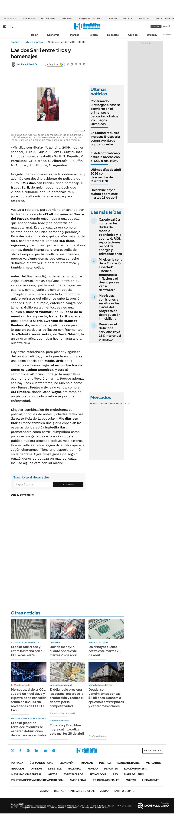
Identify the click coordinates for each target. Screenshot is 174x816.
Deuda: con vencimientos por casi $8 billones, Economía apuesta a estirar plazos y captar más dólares (106, 697)
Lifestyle (55, 768)
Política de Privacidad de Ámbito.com (37, 780)
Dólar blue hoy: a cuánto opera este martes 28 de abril (104, 194)
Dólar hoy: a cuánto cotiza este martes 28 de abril (105, 651)
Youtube (45, 751)
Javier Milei (66, 18)
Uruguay (152, 34)
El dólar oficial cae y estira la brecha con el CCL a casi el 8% (105, 157)
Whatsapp (53, 750)
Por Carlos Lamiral (97, 736)
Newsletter (167, 35)
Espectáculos (73, 774)
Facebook (20, 750)
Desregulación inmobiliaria (90, 18)
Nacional (74, 768)
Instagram (28, 750)
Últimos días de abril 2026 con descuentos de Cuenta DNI (106, 175)
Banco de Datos (128, 763)
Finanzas (74, 34)
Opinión (133, 34)
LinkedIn (36, 750)
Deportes (111, 768)
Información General (26, 774)
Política (93, 34)
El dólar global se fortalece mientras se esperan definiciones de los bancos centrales (28, 729)
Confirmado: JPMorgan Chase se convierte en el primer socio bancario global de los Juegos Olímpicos (106, 112)
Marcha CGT (144, 18)
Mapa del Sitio (134, 774)
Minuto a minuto (22, 684)
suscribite (156, 26)
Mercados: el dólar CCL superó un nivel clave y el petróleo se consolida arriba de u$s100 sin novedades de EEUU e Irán (28, 699)
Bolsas (104, 404)
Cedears (125, 404)
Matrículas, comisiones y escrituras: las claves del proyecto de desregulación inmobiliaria (109, 307)
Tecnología (98, 774)
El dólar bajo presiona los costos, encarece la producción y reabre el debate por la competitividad (67, 697)
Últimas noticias (41, 763)
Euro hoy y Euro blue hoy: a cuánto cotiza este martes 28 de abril (67, 729)
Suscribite (68, 484)
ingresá (166, 26)
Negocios (113, 34)
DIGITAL (51, 790)
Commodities (114, 404)
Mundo (93, 768)
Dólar (34, 34)
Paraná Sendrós (29, 64)
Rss (115, 774)
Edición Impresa (135, 768)
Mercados (127, 18)
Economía (53, 34)
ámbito (15, 42)
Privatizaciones (48, 18)
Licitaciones (150, 780)
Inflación (113, 18)
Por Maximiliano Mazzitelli (62, 713)
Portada (17, 763)
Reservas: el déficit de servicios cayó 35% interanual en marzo (110, 332)
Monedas (95, 404)
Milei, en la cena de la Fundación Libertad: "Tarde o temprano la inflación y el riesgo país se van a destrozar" (110, 274)
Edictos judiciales (106, 780)
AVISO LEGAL (78, 780)
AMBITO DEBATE (117, 790)
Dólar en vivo (29, 18)
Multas (131, 780)
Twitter (12, 750)
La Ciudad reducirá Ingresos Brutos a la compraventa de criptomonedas (105, 138)
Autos (52, 774)
